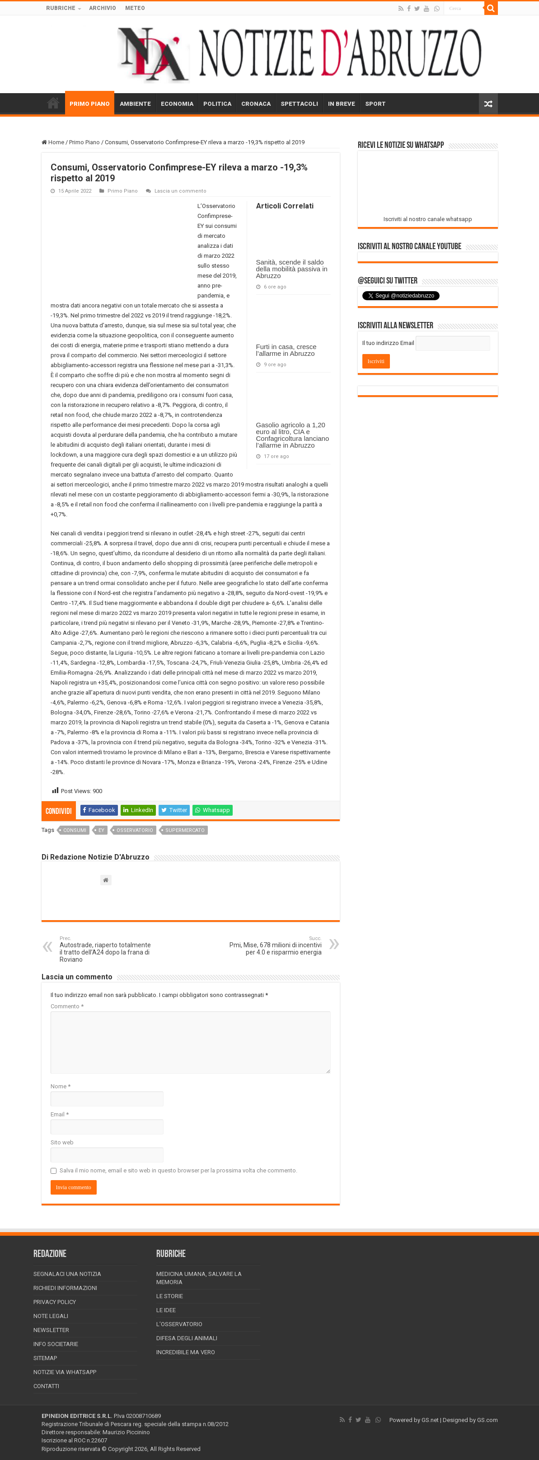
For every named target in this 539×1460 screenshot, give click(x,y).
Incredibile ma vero (185, 1352)
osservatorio (135, 830)
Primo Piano (84, 142)
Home (53, 142)
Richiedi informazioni (65, 1288)
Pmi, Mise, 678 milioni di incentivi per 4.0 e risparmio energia (275, 946)
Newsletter (51, 1330)
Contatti (46, 1386)
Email (60, 1114)
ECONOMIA (177, 103)
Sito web (62, 1142)
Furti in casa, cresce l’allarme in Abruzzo (286, 350)
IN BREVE (341, 103)
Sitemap (45, 1358)
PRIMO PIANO (90, 103)
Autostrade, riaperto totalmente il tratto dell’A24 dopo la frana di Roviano (106, 949)
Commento (67, 1006)
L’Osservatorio (179, 1324)
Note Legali (50, 1316)
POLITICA (217, 103)
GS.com (487, 1420)
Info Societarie (55, 1344)
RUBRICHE (60, 8)
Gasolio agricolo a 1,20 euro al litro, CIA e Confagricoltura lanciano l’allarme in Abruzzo (292, 435)
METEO (135, 8)
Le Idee (166, 1310)
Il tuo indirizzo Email (388, 343)
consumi (74, 830)
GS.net (430, 1420)
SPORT (375, 103)
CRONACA (256, 103)
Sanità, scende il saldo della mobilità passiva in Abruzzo (292, 268)
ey (101, 830)
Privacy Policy (54, 1302)
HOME (53, 102)
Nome (60, 1086)
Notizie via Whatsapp (64, 1372)
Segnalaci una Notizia (67, 1274)
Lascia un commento (180, 191)
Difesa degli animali (186, 1338)
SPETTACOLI (299, 103)
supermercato (185, 830)
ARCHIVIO (102, 8)
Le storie (169, 1296)
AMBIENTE (135, 103)
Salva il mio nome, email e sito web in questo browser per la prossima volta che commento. (178, 1170)
